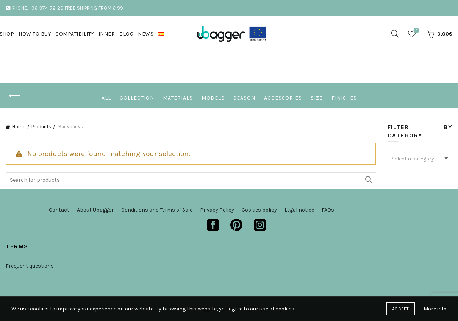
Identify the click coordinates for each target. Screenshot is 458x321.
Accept (400, 309)
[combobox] (420, 158)
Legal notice (299, 210)
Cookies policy (259, 210)
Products (41, 126)
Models (213, 98)
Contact (59, 210)
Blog (126, 34)
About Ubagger (95, 210)
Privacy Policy (217, 210)
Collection (137, 98)
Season (244, 98)
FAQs (328, 210)
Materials (178, 98)
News (145, 34)
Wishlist (416, 30)
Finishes (344, 98)
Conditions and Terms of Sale (156, 210)
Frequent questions (30, 266)
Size (317, 98)
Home (18, 126)
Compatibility (74, 34)
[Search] (395, 33)
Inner (106, 34)
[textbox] (420, 159)
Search (368, 179)
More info (435, 308)
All (106, 98)
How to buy (35, 34)
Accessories (283, 98)
